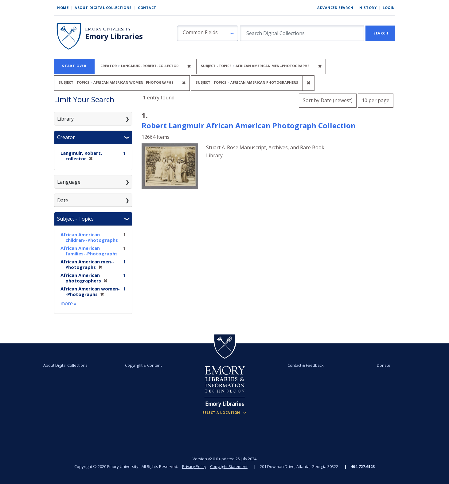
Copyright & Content (143, 365)
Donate (382, 365)
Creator (66, 137)
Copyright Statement (229, 466)
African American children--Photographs (89, 237)
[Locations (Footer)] (224, 412)
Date (62, 200)
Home (62, 7)
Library (65, 118)
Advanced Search (335, 7)
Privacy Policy (193, 466)
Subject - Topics (75, 218)
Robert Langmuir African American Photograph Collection (249, 125)
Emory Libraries (114, 36)
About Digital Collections (103, 7)
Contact (147, 7)
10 (375, 99)
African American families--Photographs (89, 251)
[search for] (302, 33)
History (368, 7)
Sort (328, 100)
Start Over (74, 65)
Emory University (108, 29)
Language (68, 181)
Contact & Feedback (305, 365)
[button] (207, 33)
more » (68, 303)
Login (389, 7)
